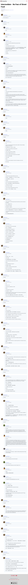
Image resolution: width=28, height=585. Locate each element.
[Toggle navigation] (27, 1)
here (3, 10)
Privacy (16, 579)
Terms (18, 579)
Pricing (12, 579)
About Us (14, 579)
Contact (10, 579)
